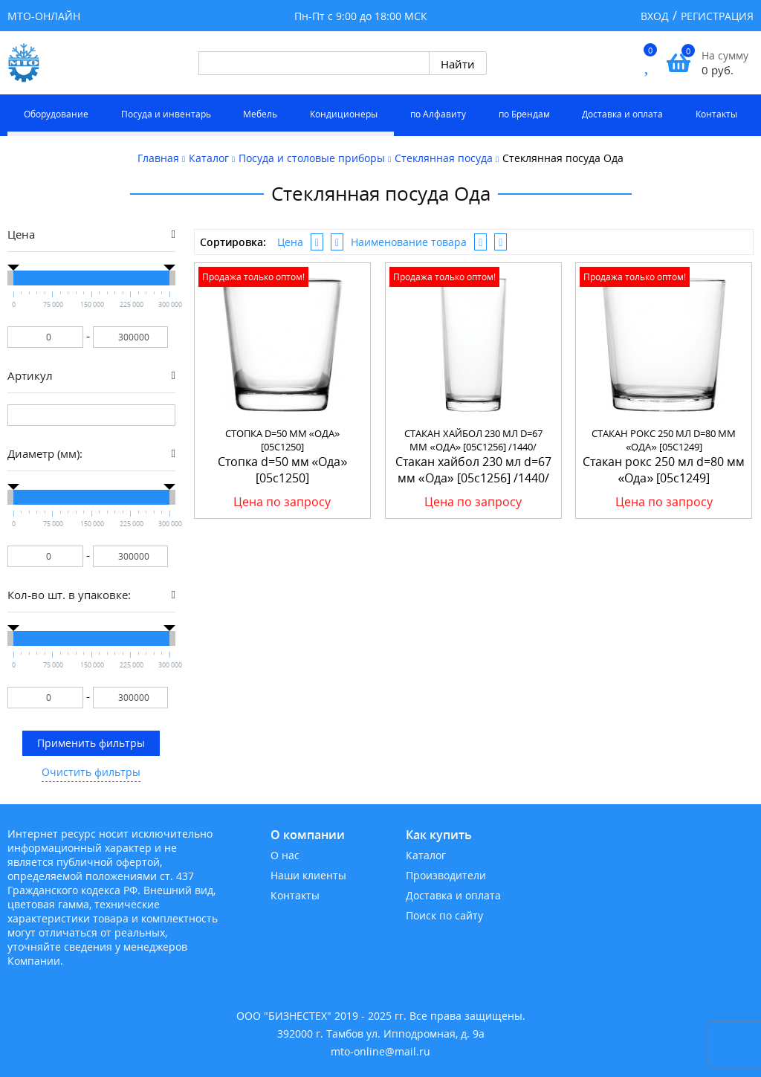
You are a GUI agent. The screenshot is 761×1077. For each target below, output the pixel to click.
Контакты (716, 114)
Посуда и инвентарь (166, 114)
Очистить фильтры (91, 772)
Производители (446, 875)
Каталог (426, 855)
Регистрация (717, 16)
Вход (655, 16)
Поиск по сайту (444, 915)
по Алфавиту (438, 114)
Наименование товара (409, 242)
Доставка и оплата (622, 114)
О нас (285, 855)
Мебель (260, 114)
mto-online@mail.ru (380, 1051)
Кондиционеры (344, 114)
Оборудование (56, 114)
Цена (290, 242)
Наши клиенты (308, 875)
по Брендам (524, 114)
